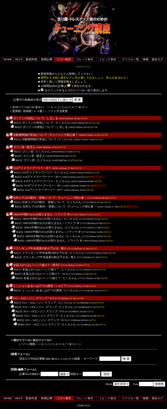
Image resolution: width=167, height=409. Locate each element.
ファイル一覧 (130, 59)
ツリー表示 (64, 59)
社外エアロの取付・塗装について (32, 197)
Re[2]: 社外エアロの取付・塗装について (38, 206)
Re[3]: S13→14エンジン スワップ (34, 311)
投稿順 (27, 111)
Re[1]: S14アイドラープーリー (31, 172)
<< (48, 107)
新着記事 (46, 59)
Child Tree (83, 405)
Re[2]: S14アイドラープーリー (32, 176)
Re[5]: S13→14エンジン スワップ (36, 320)
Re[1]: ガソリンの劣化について (31, 122)
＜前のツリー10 (20, 340)
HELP (18, 59)
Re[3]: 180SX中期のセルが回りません (37, 227)
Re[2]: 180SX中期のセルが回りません (36, 223)
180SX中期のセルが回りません (31, 214)
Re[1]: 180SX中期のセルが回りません (36, 218)
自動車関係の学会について (28, 134)
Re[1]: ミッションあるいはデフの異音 (36, 290)
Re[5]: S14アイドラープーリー (34, 190)
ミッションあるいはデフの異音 (31, 286)
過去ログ (157, 59)
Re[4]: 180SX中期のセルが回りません (38, 231)
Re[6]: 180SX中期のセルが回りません (39, 240)
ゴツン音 (17, 147)
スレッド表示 (84, 59)
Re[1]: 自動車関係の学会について (33, 139)
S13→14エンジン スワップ (28, 298)
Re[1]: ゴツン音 (22, 151)
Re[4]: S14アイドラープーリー (33, 185)
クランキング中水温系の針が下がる (34, 248)
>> (86, 107)
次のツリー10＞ (43, 340)
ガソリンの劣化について (26, 118)
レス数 (38, 111)
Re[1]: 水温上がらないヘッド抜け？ (34, 269)
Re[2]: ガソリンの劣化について (32, 127)
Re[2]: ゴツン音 (22, 155)
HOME (8, 59)
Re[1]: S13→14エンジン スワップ (33, 302)
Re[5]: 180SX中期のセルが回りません (38, 236)
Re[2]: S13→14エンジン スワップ (34, 307)
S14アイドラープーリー (26, 168)
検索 (146, 59)
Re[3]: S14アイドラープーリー (32, 181)
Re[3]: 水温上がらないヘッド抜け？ (36, 278)
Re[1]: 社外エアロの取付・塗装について (37, 202)
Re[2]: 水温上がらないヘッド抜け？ (35, 273)
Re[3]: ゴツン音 (23, 160)
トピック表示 (107, 59)
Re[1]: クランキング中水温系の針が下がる (39, 252)
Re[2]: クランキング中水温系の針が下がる (39, 257)
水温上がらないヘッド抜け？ (29, 265)
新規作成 (31, 59)
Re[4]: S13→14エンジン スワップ (35, 315)
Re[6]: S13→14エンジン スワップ (37, 324)
